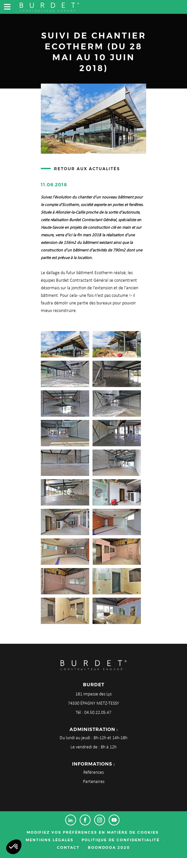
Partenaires (93, 781)
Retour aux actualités (87, 168)
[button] (14, 847)
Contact (68, 847)
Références (93, 772)
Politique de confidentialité (121, 840)
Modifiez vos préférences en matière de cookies (93, 832)
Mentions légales (49, 840)
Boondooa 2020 (109, 847)
